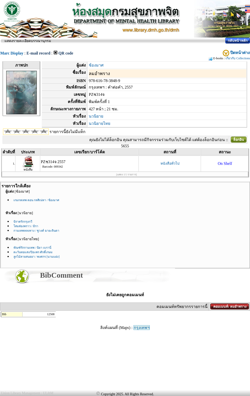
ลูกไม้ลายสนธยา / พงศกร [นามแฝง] (37, 256)
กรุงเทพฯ (142, 327)
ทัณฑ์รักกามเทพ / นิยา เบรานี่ (32, 247)
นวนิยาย (96, 116)
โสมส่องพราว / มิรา (26, 226)
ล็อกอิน (238, 140)
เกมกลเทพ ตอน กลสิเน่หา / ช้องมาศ (36, 200)
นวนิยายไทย (99, 123)
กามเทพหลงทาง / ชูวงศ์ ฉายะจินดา (36, 230)
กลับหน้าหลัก (238, 41)
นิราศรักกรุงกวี (23, 221)
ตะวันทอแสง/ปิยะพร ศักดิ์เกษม (33, 252)
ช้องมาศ (96, 65)
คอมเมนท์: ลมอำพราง (229, 306)
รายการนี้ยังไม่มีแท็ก (68, 132)
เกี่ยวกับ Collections (238, 58)
